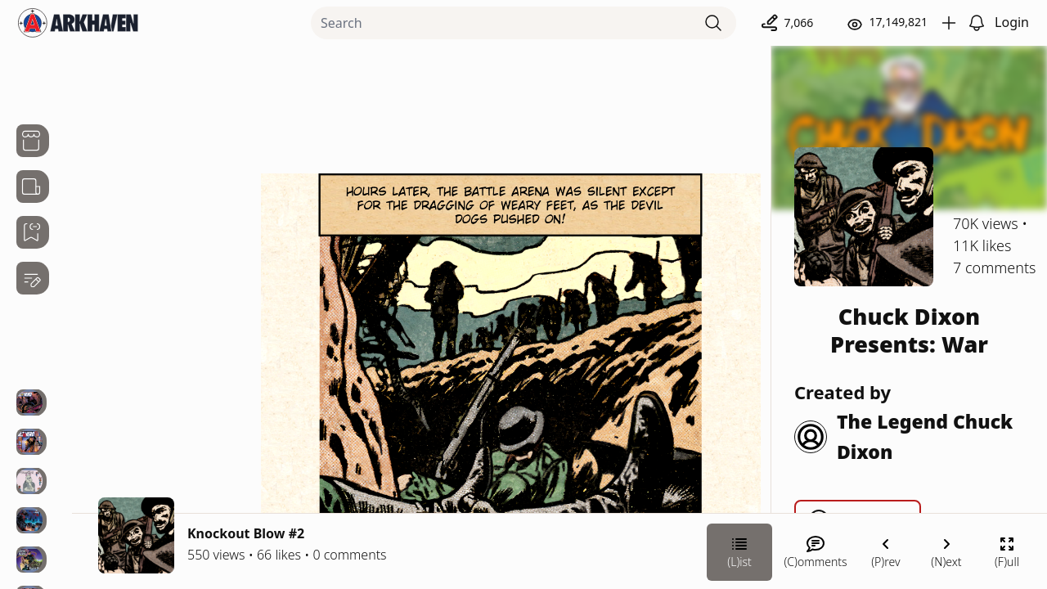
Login (1012, 22)
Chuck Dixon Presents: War (909, 330)
